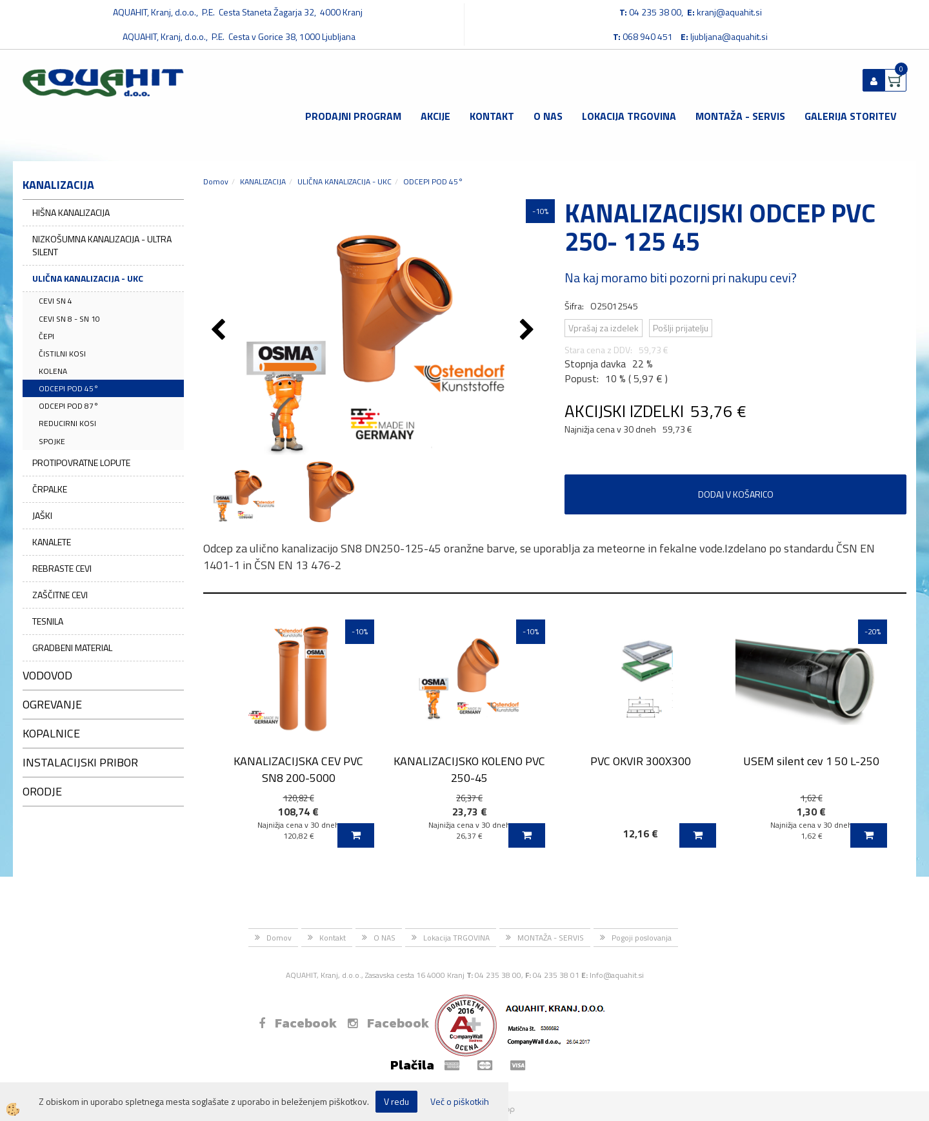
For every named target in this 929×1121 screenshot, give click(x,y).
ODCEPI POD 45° (69, 388)
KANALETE (51, 542)
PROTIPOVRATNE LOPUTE (81, 462)
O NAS (548, 116)
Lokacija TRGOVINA (629, 116)
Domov (215, 181)
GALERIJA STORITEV (850, 116)
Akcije (435, 116)
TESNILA (47, 621)
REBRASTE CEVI (62, 568)
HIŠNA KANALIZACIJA (71, 212)
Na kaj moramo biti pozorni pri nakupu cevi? (680, 278)
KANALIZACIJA (263, 181)
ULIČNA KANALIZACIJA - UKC (87, 278)
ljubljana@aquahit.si (729, 36)
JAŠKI (42, 515)
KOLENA (53, 371)
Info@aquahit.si (617, 975)
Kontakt (492, 116)
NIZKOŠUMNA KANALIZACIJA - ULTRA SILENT (102, 245)
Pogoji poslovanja (642, 937)
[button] (528, 331)
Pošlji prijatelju (680, 328)
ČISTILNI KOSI (62, 353)
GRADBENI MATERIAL (72, 647)
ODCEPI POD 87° (69, 406)
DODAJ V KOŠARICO (736, 494)
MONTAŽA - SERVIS (740, 116)
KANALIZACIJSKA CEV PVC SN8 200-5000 (298, 769)
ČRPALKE (49, 489)
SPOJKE (52, 441)
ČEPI (46, 336)
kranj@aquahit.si (729, 12)
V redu (396, 1101)
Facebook (298, 1023)
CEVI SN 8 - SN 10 (69, 319)
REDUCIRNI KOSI (67, 423)
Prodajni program (353, 116)
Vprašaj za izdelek (603, 328)
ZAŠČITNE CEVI (60, 594)
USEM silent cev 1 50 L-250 (811, 761)
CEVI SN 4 (55, 301)
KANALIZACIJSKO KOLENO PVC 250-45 (469, 769)
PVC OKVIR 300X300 (640, 761)
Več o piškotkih (459, 1101)
